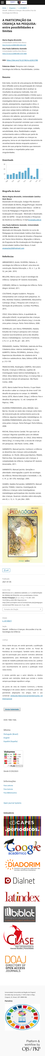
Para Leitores (8, 785)
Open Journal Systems (12, 803)
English (7, 738)
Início (4, 8)
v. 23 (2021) (23, 8)
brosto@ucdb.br (34, 220)
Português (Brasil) (11, 734)
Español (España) (11, 741)
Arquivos (12, 8)
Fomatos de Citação (11, 609)
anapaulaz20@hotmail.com (13, 248)
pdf (7, 570)
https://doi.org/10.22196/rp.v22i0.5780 (22, 60)
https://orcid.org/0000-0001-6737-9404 (14, 53)
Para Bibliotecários (10, 793)
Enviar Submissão (12, 709)
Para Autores (8, 789)
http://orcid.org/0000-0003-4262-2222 (14, 45)
